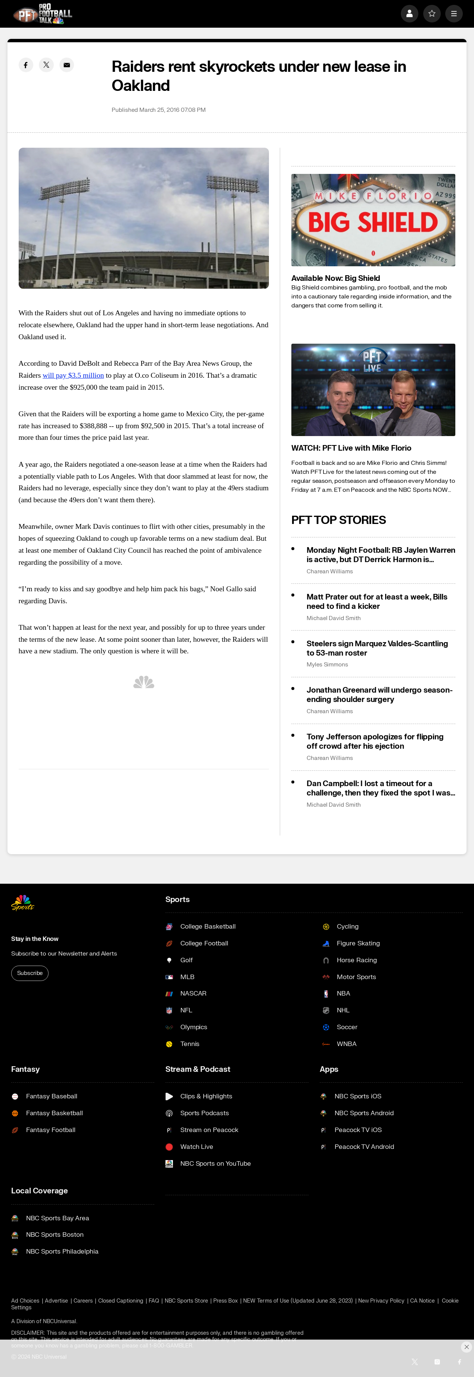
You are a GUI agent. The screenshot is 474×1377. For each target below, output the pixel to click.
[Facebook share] (26, 65)
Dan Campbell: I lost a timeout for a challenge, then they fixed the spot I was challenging (378, 788)
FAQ (154, 1301)
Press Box (225, 1301)
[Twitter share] (46, 65)
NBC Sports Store (186, 1301)
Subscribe (30, 973)
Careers (83, 1301)
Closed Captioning (120, 1301)
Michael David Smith (334, 618)
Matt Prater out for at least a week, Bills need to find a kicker (377, 601)
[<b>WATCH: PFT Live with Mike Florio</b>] (373, 390)
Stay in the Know (35, 939)
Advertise (56, 1301)
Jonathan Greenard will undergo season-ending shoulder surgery (379, 695)
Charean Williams (330, 571)
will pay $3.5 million (73, 375)
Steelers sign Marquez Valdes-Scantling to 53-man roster (377, 648)
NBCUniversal (59, 1321)
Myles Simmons (327, 664)
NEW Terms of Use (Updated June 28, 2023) (298, 1301)
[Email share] (66, 65)
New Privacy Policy (381, 1301)
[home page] (42, 13)
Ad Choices (25, 1301)
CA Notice (422, 1301)
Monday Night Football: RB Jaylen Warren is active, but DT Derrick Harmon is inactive (381, 555)
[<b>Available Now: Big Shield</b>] (373, 220)
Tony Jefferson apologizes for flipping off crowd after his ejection (375, 741)
